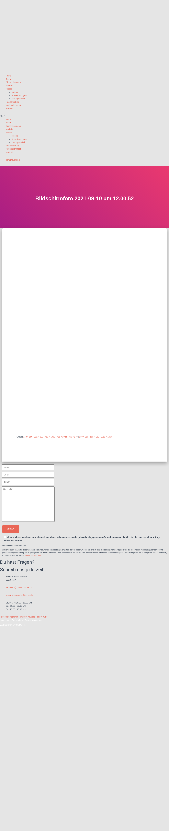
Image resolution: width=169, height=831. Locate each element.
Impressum (5, 620)
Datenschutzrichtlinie (33, 556)
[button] (84, 116)
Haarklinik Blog (12, 102)
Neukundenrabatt (13, 105)
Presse (9, 89)
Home (8, 76)
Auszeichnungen (19, 95)
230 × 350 (83, 437)
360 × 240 (73, 437)
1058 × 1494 (106, 437)
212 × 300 (38, 437)
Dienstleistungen (13, 82)
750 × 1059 (50, 437)
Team (8, 79)
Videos (15, 92)
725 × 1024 (62, 437)
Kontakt (9, 108)
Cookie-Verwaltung (33, 620)
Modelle (9, 85)
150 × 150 (27, 437)
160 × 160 (94, 437)
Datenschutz (17, 620)
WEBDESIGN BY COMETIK (12, 625)
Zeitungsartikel (18, 98)
